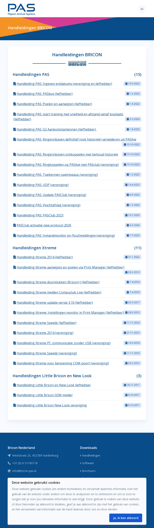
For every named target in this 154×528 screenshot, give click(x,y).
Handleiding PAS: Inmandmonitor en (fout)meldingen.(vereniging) (66, 235)
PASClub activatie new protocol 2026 (44, 225)
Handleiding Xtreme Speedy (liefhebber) (46, 323)
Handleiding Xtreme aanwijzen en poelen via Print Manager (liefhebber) (70, 267)
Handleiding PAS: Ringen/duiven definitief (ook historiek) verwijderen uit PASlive (76, 139)
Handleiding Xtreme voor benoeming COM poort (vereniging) (63, 363)
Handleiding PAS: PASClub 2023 (40, 215)
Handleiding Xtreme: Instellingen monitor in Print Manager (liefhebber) (70, 312)
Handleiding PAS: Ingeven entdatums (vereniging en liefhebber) (64, 83)
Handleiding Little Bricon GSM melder (45, 395)
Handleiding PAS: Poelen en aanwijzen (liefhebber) (54, 104)
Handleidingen (90, 455)
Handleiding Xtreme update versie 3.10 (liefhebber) (55, 302)
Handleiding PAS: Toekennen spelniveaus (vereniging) (57, 174)
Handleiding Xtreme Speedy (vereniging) (47, 353)
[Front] (21, 9)
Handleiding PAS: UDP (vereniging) (43, 185)
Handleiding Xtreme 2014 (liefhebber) (45, 257)
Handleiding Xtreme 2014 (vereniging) (45, 333)
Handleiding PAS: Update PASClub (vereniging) (51, 195)
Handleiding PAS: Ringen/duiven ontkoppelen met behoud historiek (67, 154)
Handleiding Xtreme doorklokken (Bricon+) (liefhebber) (58, 282)
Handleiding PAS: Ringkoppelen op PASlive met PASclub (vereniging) (68, 164)
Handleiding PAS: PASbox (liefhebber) (45, 94)
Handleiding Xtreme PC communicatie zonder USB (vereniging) (63, 343)
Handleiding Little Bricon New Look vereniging (52, 405)
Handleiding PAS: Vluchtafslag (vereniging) (48, 205)
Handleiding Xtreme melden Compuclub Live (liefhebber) (59, 292)
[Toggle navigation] (142, 9)
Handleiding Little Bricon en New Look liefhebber (54, 385)
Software (87, 463)
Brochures (87, 471)
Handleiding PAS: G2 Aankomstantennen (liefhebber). (56, 129)
